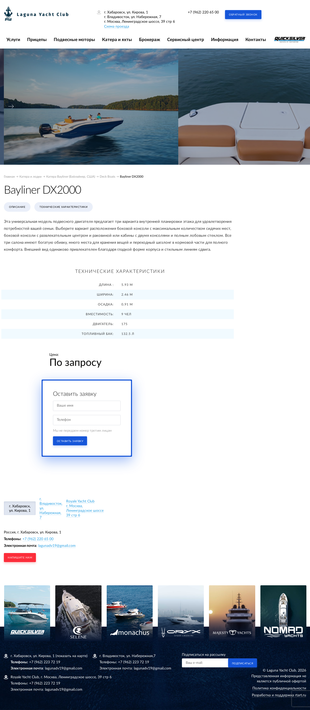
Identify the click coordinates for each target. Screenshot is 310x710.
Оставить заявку (70, 441)
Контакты (255, 39)
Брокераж (149, 39)
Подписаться (242, 663)
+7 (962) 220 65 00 (203, 12)
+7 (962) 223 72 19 (44, 662)
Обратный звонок (243, 14)
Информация (224, 39)
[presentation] (11, 106)
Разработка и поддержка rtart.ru (279, 695)
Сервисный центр (185, 39)
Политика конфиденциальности (279, 688)
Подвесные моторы (74, 39)
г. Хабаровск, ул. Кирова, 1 (19, 508)
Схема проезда (116, 26)
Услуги (13, 39)
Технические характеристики (64, 207)
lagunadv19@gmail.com (57, 546)
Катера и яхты (117, 39)
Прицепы (37, 39)
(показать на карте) (72, 656)
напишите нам (20, 557)
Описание (17, 207)
